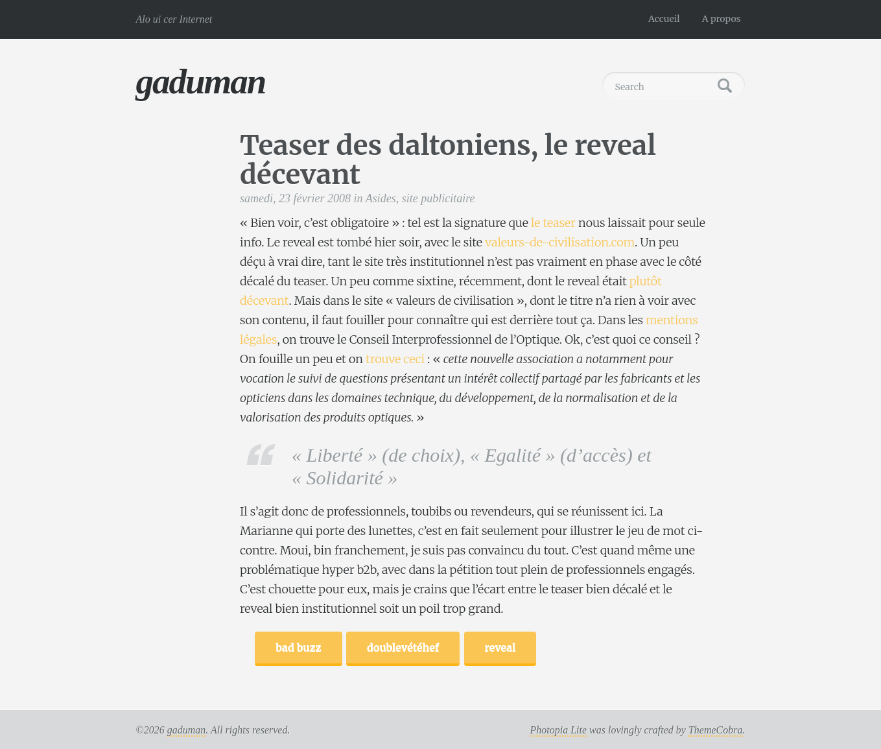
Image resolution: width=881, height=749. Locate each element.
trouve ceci (395, 358)
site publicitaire (438, 198)
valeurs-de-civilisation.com (560, 242)
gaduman (201, 81)
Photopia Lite (558, 729)
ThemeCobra (715, 729)
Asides (381, 198)
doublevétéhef (403, 647)
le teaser (553, 222)
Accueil (664, 19)
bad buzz (298, 647)
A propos (721, 19)
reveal (500, 647)
